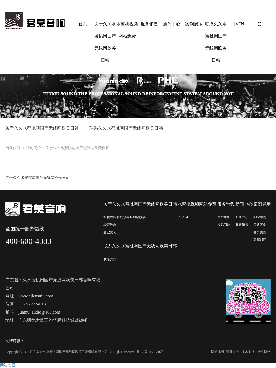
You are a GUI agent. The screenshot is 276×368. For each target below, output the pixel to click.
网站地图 (217, 352)
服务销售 (149, 24)
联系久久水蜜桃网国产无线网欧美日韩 (216, 42)
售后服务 (223, 217)
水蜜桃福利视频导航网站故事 (125, 217)
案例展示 (193, 24)
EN (241, 24)
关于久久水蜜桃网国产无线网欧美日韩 (105, 42)
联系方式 (110, 259)
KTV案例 (260, 217)
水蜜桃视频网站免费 (127, 30)
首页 (82, 24)
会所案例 (259, 232)
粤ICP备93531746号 (150, 352)
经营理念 (110, 225)
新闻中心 (171, 24)
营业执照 (232, 352)
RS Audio (184, 217)
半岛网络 (264, 352)
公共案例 (259, 225)
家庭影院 (259, 240)
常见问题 (223, 225)
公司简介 (33, 148)
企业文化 (110, 232)
